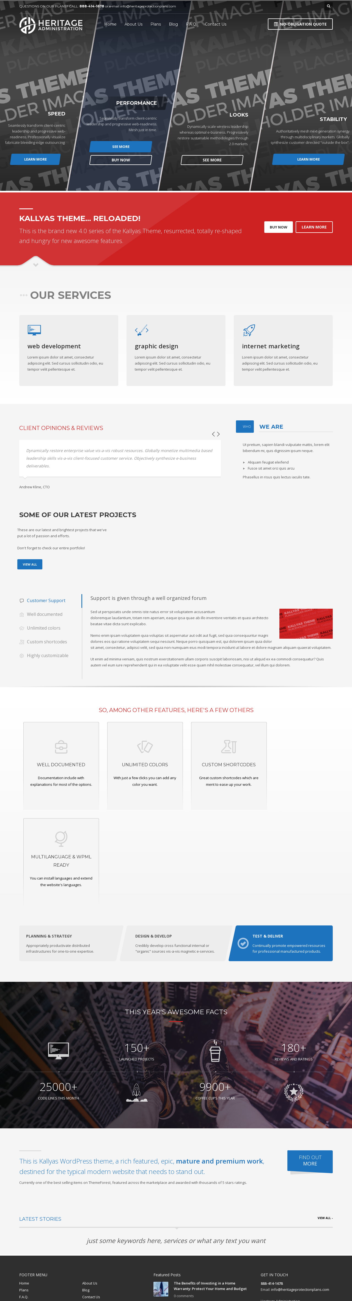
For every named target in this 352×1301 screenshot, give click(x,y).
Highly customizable (43, 656)
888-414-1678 (91, 6)
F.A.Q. (23, 1200)
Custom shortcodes (43, 642)
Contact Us (91, 1200)
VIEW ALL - (325, 1122)
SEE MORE (121, 146)
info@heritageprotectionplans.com (148, 6)
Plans (24, 1193)
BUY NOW (121, 159)
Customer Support (42, 601)
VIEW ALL (30, 564)
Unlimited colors (40, 628)
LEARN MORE (35, 159)
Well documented (40, 614)
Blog (85, 1193)
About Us (89, 1186)
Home (24, 1186)
